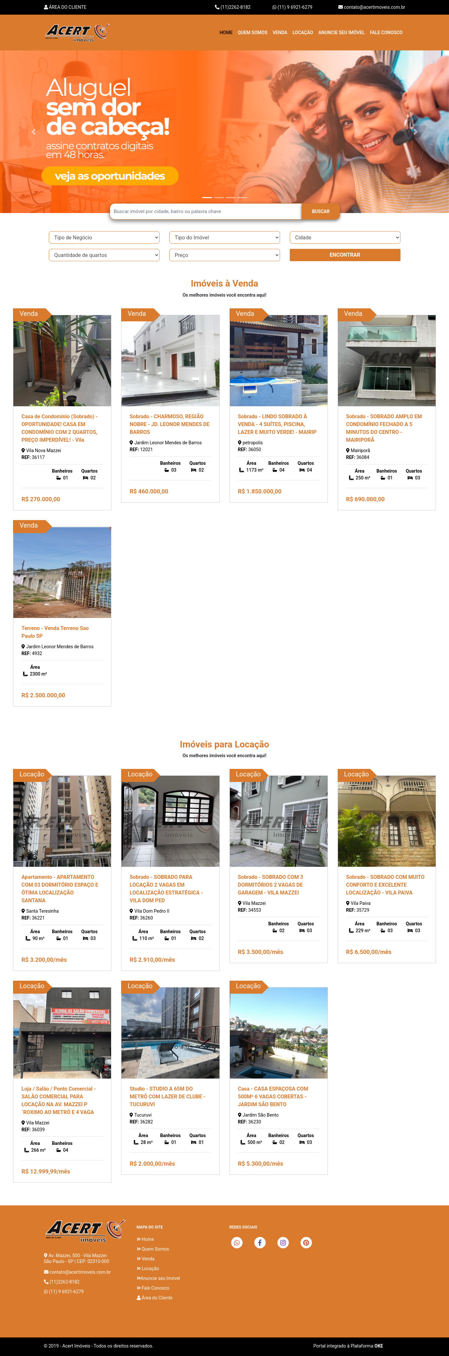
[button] (33, 131)
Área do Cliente (65, 7)
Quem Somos (252, 32)
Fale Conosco (386, 32)
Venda (280, 32)
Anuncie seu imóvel (341, 32)
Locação (302, 32)
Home (225, 32)
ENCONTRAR (345, 255)
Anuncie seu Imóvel (158, 1278)
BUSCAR (321, 211)
